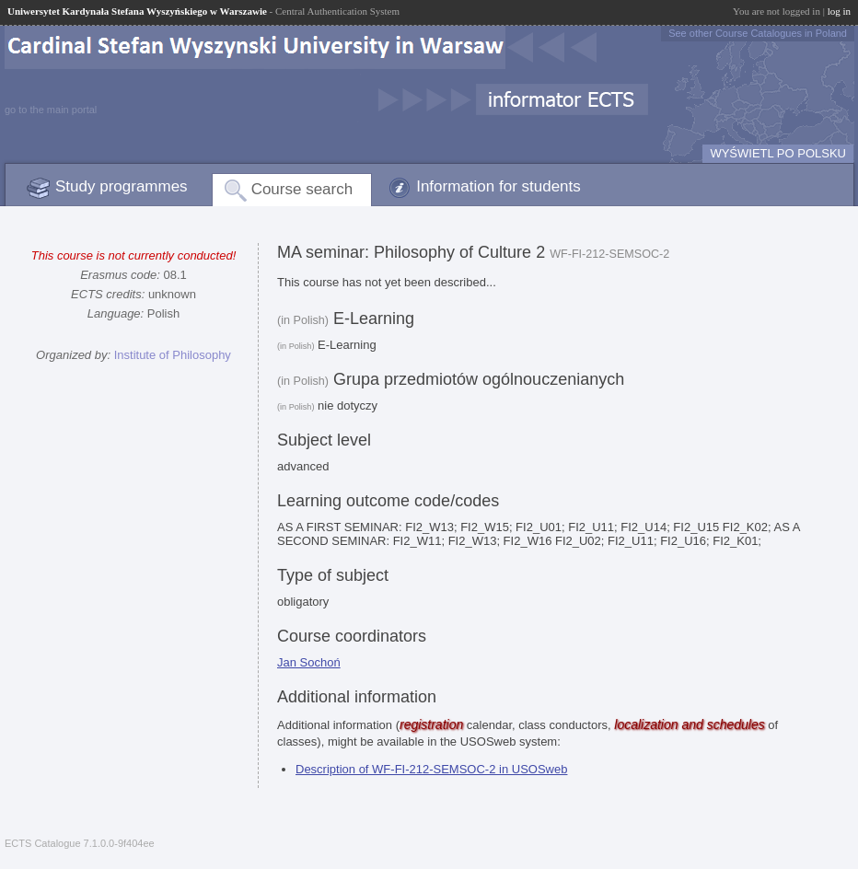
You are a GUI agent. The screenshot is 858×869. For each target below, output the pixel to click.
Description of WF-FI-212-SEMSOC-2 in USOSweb (431, 769)
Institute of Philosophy (172, 355)
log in (839, 11)
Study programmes (121, 186)
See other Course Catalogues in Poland (757, 33)
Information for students (498, 186)
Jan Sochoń (309, 662)
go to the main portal (51, 109)
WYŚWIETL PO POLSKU (778, 153)
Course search (302, 189)
